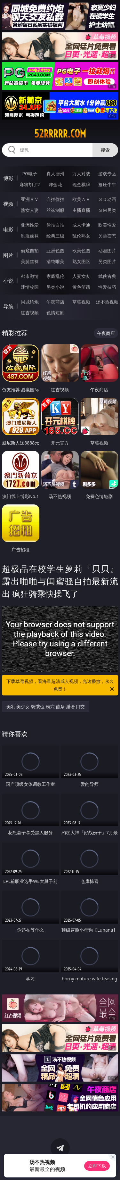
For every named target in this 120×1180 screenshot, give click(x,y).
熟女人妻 (30, 210)
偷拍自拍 (55, 225)
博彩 (8, 178)
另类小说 (55, 287)
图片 (8, 255)
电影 (8, 229)
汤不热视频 (107, 302)
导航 (8, 306)
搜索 (105, 150)
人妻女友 (81, 276)
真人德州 (55, 173)
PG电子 (29, 173)
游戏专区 (107, 173)
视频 (8, 203)
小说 (8, 280)
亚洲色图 (55, 250)
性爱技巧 (107, 287)
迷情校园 (30, 287)
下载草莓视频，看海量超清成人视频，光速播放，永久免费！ (60, 685)
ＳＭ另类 (107, 210)
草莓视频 (81, 302)
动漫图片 (107, 250)
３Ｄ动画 (107, 199)
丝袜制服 (55, 210)
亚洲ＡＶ (30, 199)
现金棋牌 (81, 184)
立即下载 (97, 1166)
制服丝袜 (30, 236)
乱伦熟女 (81, 236)
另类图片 (107, 261)
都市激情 (30, 276)
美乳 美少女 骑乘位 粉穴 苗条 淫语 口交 (45, 706)
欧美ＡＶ (81, 199)
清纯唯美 (55, 261)
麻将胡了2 (30, 184)
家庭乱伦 (55, 276)
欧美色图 (81, 250)
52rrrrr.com (60, 133)
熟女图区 (81, 261)
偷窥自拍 (30, 250)
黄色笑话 (81, 287)
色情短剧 (55, 313)
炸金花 (55, 184)
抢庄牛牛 (107, 184)
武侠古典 (107, 276)
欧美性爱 (107, 225)
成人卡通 (81, 225)
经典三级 (55, 236)
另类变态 (107, 236)
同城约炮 (30, 302)
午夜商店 (55, 302)
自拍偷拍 (55, 199)
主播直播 (81, 210)
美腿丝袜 (30, 261)
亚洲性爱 (30, 225)
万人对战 (81, 173)
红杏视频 (30, 313)
